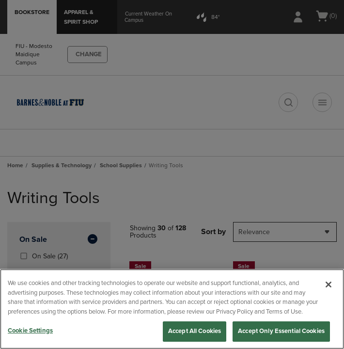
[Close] (328, 284)
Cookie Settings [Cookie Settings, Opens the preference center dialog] (30, 330)
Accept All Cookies (194, 331)
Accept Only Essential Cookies (281, 331)
